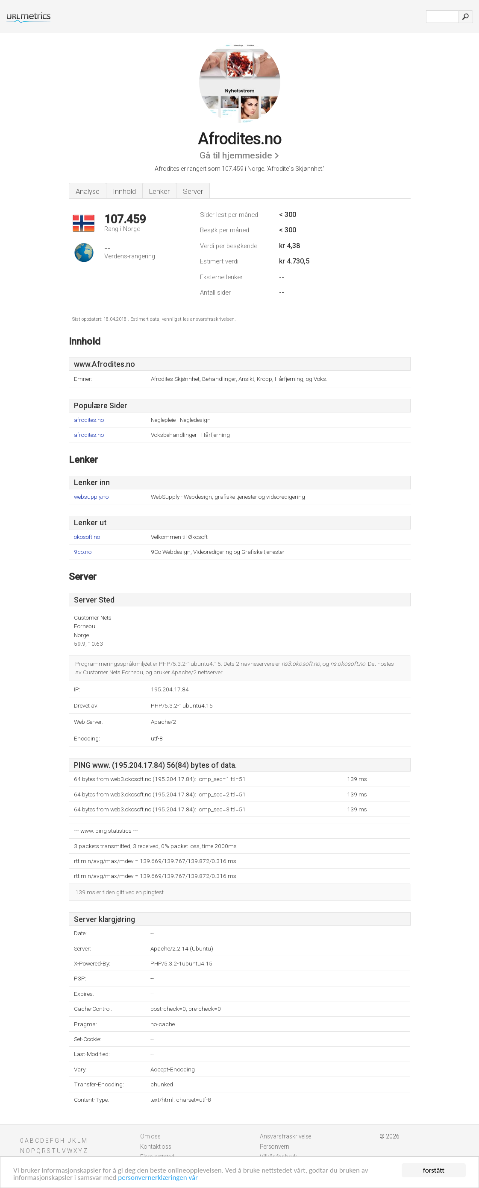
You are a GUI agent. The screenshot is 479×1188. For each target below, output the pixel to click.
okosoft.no (87, 537)
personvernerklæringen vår (158, 1178)
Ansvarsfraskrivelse (285, 1136)
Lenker (159, 191)
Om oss (150, 1136)
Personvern (274, 1146)
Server (193, 191)
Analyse (88, 191)
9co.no (82, 552)
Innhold (124, 191)
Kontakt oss (155, 1146)
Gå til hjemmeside (236, 155)
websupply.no (91, 497)
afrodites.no (89, 420)
